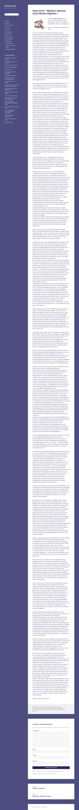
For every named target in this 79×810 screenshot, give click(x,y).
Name (34, 749)
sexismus (35, 711)
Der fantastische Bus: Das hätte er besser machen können (11, 85)
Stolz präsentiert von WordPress (40, 807)
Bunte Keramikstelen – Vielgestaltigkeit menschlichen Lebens (11, 103)
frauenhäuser (45, 708)
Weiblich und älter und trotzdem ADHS (9, 116)
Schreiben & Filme (9, 25)
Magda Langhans (8, 32)
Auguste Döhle (8, 34)
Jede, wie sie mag (8, 36)
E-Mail (35, 755)
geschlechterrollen (46, 709)
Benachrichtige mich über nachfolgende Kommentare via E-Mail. (48, 771)
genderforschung (52, 708)
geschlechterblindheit (37, 709)
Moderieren (7, 27)
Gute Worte (7, 23)
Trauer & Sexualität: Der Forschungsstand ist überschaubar (10, 112)
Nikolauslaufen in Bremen (10, 75)
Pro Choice (7, 30)
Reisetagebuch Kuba (9, 39)
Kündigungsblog (8, 41)
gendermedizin (60, 708)
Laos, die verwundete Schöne (11, 65)
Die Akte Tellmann (9, 122)
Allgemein (52, 707)
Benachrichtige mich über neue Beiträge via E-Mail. (45, 773)
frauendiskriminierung (37, 708)
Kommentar (36, 730)
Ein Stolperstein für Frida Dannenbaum (10, 72)
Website (35, 761)
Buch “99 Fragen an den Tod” (11, 95)
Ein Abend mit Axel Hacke (10, 67)
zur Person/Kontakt (9, 43)
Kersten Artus (10, 6)
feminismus (58, 707)
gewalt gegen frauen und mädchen (58, 709)
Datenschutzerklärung (10, 49)
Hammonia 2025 (8, 69)
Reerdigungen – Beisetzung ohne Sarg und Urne (11, 98)
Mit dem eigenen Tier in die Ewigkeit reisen (11, 89)
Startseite (7, 20)
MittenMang (57, 18)
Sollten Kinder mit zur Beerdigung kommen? (9, 78)
